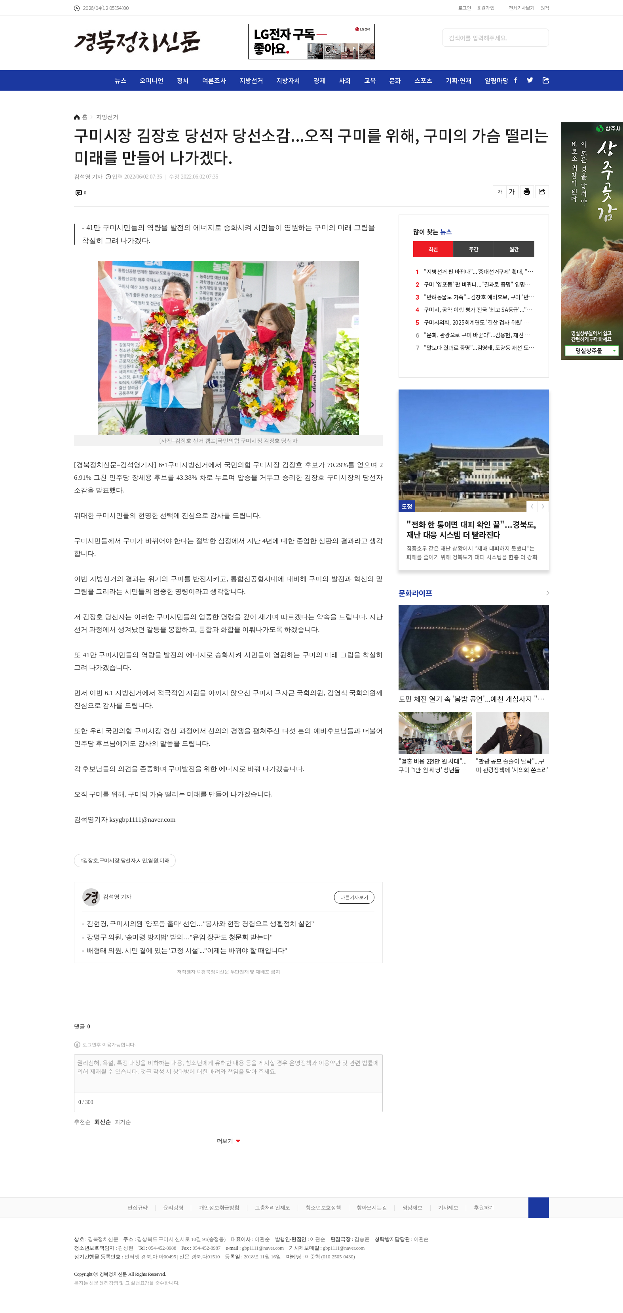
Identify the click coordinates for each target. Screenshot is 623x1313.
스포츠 (423, 80)
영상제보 (413, 1207)
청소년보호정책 (323, 1207)
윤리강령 (173, 1207)
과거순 (123, 1122)
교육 (370, 80)
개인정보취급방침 (219, 1207)
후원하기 (484, 1207)
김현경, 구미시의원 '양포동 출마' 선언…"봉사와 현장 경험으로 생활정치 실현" (200, 923)
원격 (545, 7)
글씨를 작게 (499, 192)
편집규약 (137, 1207)
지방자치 (288, 80)
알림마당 (497, 80)
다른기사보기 (354, 897)
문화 (395, 80)
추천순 (82, 1122)
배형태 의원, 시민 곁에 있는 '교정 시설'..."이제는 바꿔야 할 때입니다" (187, 950)
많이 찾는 (432, 231)
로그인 (464, 7)
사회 (345, 80)
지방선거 (251, 80)
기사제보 (448, 1207)
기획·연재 (458, 80)
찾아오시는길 (372, 1207)
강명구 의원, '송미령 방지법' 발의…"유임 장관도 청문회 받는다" (180, 937)
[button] (543, 506)
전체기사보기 (521, 7)
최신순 (102, 1122)
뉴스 (121, 80)
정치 (183, 80)
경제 (319, 80)
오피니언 (151, 80)
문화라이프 (415, 592)
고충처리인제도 (272, 1207)
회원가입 (485, 7)
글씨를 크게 (512, 192)
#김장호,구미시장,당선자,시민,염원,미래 (124, 860)
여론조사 (214, 80)
